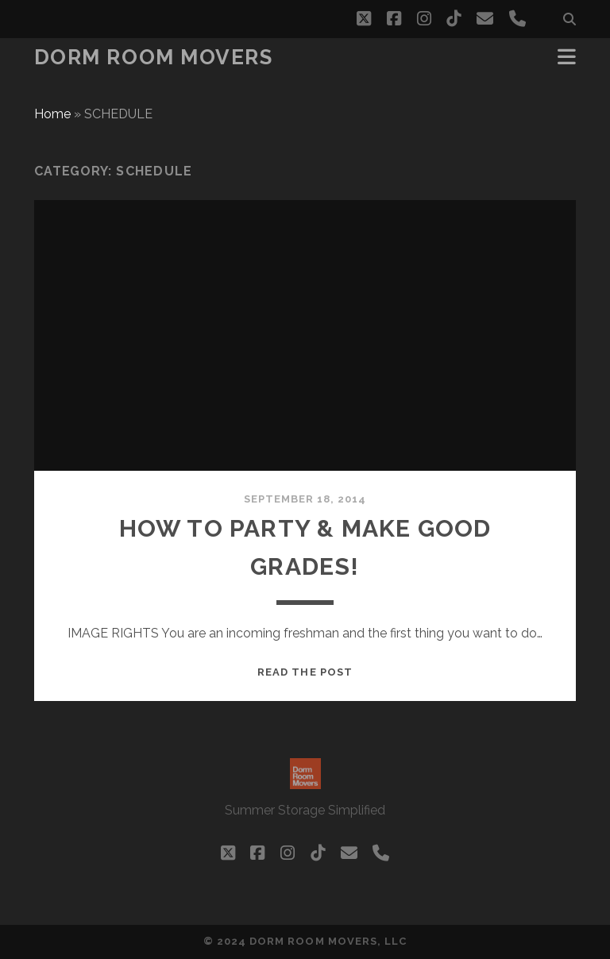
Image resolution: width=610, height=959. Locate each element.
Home (52, 113)
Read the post (305, 672)
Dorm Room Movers (153, 57)
